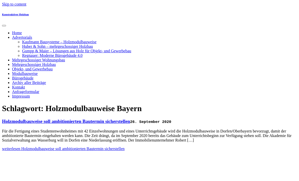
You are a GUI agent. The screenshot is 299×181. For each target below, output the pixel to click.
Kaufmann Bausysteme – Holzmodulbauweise (59, 42)
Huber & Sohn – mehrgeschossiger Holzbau (57, 46)
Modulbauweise (25, 73)
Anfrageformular (25, 91)
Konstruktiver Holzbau (15, 14)
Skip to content (14, 4)
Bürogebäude (22, 78)
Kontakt (18, 87)
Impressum (21, 96)
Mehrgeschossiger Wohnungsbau (38, 60)
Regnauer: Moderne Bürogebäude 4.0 (52, 55)
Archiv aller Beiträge (29, 82)
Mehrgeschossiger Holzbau (34, 64)
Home (17, 33)
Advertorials (22, 37)
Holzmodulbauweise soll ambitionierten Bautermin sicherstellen (66, 121)
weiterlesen (63, 149)
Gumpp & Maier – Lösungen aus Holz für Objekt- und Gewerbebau (76, 51)
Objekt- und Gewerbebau (32, 69)
